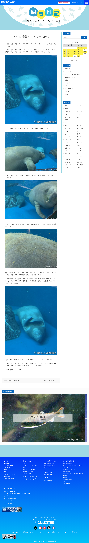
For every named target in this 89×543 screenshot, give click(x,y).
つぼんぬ (67, 159)
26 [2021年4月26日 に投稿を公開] (65, 56)
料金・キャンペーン (29, 461)
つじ (66, 156)
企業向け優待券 (27, 473)
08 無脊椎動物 (69, 88)
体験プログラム (48, 475)
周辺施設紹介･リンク (9, 478)
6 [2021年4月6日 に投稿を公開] (68, 50)
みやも (79, 131)
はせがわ (79, 106)
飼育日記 (46, 478)
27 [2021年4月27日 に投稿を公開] (68, 56)
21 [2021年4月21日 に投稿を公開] (71, 54)
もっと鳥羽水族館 (68, 461)
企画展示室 (6, 463)
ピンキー (79, 117)
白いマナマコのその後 (12, 381)
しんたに (67, 142)
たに (66, 151)
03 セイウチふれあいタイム (72, 74)
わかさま (79, 162)
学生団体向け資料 (48, 472)
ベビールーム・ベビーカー (10, 467)
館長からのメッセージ (68, 479)
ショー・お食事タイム (30, 476)
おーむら (67, 117)
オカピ (67, 120)
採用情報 (65, 475)
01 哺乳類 (23, 40)
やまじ (79, 148)
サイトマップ (8, 501)
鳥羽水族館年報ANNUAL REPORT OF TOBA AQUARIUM (73, 472)
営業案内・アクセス (10, 474)
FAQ (65, 532)
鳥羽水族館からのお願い (50, 463)
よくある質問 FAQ (50, 461)
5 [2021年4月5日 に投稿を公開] (64, 50)
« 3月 (72, 60)
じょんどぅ (68, 139)
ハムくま (79, 111)
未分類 (67, 94)
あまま (67, 108)
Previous (1, 418)
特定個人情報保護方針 (11, 491)
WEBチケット (26, 463)
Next (86, 418)
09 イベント (68, 91)
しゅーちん (68, 137)
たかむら (67, 148)
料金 (40, 532)
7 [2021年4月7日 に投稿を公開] (71, 50)
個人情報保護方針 (9, 489)
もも (78, 139)
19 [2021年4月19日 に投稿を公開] (65, 54)
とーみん (67, 162)
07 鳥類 (67, 86)
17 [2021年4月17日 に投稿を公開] (81, 52)
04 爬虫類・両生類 (70, 77)
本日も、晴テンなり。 (50, 381)
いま (66, 114)
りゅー (79, 153)
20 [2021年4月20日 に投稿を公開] (68, 54)
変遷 (64, 481)
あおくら (67, 106)
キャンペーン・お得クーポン (30, 465)
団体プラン (26, 467)
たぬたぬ (67, 153)
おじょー (67, 123)
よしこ (79, 151)
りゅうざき (80, 156)
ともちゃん (68, 165)
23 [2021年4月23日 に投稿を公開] (78, 54)
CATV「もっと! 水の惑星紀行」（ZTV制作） (73, 465)
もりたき (79, 142)
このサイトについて (10, 496)
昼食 (45, 470)
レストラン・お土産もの (10, 465)
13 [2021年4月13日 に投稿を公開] (68, 52)
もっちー (79, 137)
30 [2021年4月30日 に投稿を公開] (78, 56)
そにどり (67, 145)
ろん (78, 159)
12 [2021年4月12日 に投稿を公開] (65, 52)
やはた (79, 145)
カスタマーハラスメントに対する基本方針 (17, 493)
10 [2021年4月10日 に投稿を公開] (81, 50)
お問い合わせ (8, 503)
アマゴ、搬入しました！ (44, 417)
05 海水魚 (67, 80)
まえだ (79, 123)
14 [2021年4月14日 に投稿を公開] (71, 52)
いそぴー (67, 111)
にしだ (67, 168)
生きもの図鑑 (48, 480)
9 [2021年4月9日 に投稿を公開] (78, 50)
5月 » (77, 60)
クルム (66, 131)
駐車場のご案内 (7, 476)
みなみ (79, 125)
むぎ (78, 134)
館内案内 (6, 461)
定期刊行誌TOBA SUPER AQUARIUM (69, 468)
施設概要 (65, 477)
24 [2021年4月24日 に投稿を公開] (81, 54)
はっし (79, 108)
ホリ (78, 120)
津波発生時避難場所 (10, 498)
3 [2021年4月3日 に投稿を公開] (81, 47)
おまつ (67, 125)
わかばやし (80, 165)
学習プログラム (47, 468)
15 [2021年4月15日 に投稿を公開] (75, 52)
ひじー (79, 114)
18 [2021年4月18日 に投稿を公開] (85, 52)
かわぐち (67, 128)
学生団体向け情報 (49, 466)
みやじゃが (80, 128)
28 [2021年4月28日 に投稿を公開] (71, 56)
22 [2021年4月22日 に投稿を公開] (75, 54)
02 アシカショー (69, 71)
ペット (5, 471)
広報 (78, 168)
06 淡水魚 (67, 83)
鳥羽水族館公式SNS (68, 463)
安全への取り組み (67, 483)
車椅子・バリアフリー (9, 469)
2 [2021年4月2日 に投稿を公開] (78, 47)
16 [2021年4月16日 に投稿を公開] (78, 52)
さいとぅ (67, 134)
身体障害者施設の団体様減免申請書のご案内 (29, 470)
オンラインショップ (29, 479)
